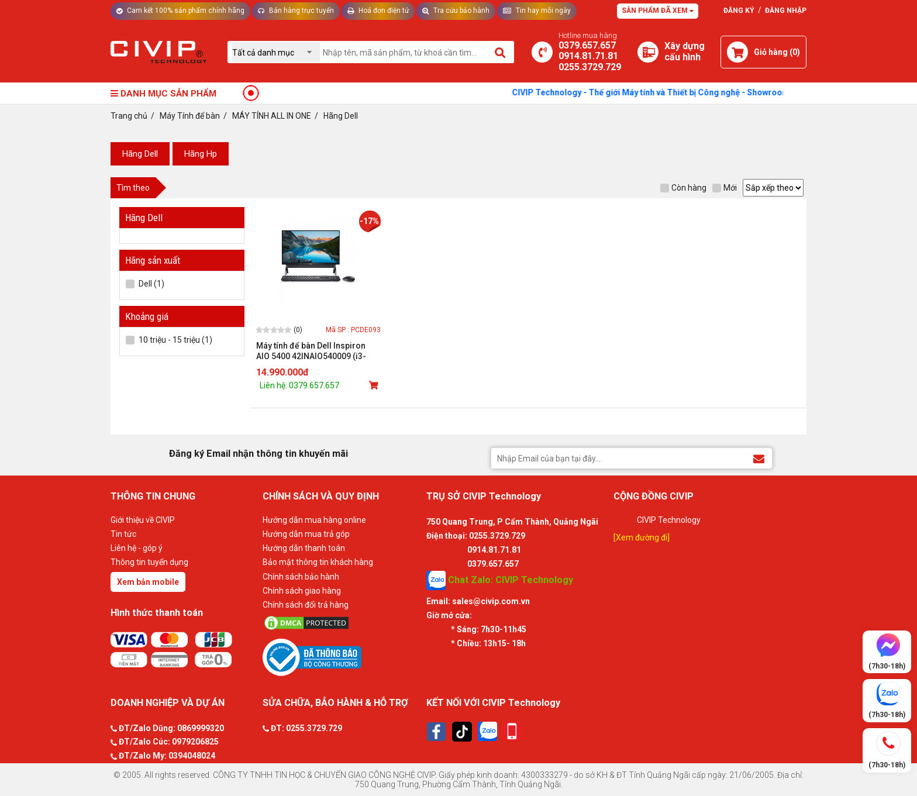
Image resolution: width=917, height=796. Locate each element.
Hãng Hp (200, 154)
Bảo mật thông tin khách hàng (318, 562)
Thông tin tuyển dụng (149, 562)
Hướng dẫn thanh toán (304, 548)
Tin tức (123, 534)
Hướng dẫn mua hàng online (314, 520)
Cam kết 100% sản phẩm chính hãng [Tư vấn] (180, 10)
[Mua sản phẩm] (375, 385)
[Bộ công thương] (341, 656)
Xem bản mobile (148, 582)
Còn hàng (683, 187)
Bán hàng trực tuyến (296, 10)
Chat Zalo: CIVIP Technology (499, 580)
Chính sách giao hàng (302, 590)
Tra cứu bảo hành (455, 10)
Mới (724, 187)
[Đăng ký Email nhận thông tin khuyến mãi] (758, 457)
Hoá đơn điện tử (378, 10)
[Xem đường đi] (641, 537)
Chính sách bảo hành (301, 576)
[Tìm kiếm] (501, 52)
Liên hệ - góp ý (137, 548)
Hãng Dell (140, 154)
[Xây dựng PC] (648, 52)
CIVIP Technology (669, 520)
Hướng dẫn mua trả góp (306, 534)
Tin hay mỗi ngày (537, 10)
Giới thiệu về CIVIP (143, 520)
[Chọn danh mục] (276, 52)
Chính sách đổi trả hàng (306, 604)
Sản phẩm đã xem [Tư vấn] (658, 10)
